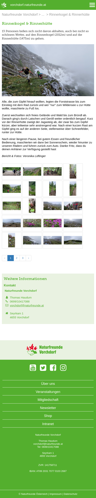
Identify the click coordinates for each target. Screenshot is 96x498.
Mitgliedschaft (48, 400)
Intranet (48, 424)
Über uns (48, 384)
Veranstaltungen (48, 392)
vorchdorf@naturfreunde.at (27, 305)
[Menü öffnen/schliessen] (92, 5)
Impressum (56, 494)
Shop (48, 416)
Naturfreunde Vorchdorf (20, 14)
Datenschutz (70, 494)
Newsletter (48, 408)
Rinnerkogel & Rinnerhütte (69, 14)
